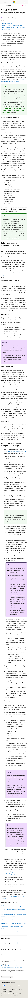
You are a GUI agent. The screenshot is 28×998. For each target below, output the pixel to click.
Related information (6, 29)
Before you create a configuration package (12, 25)
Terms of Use (19, 993)
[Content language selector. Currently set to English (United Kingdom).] (8, 982)
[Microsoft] (14, 2)
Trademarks (3, 996)
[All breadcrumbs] (2, 5)
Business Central (9, 5)
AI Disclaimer (4, 989)
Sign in (25, 2)
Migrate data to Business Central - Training (11, 958)
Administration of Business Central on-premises (13, 923)
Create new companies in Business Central (15, 451)
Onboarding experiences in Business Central (12, 932)
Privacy (9, 991)
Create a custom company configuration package (13, 27)
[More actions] (25, 5)
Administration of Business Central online (12, 920)
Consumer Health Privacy (7, 993)
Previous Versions (13, 989)
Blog (20, 989)
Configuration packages (7, 23)
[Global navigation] (1, 2)
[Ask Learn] (22, 5)
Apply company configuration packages (11, 906)
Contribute (3, 991)
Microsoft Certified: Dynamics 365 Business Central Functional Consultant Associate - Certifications (13, 966)
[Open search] (21, 2)
